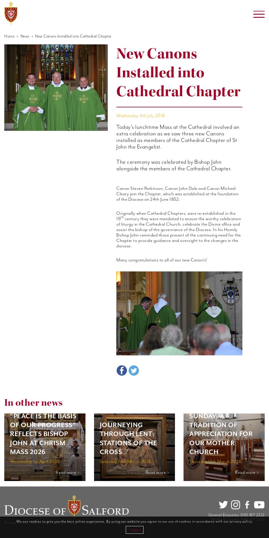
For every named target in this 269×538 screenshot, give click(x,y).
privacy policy (241, 521)
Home (9, 36)
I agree (134, 530)
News (25, 36)
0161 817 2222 (252, 515)
